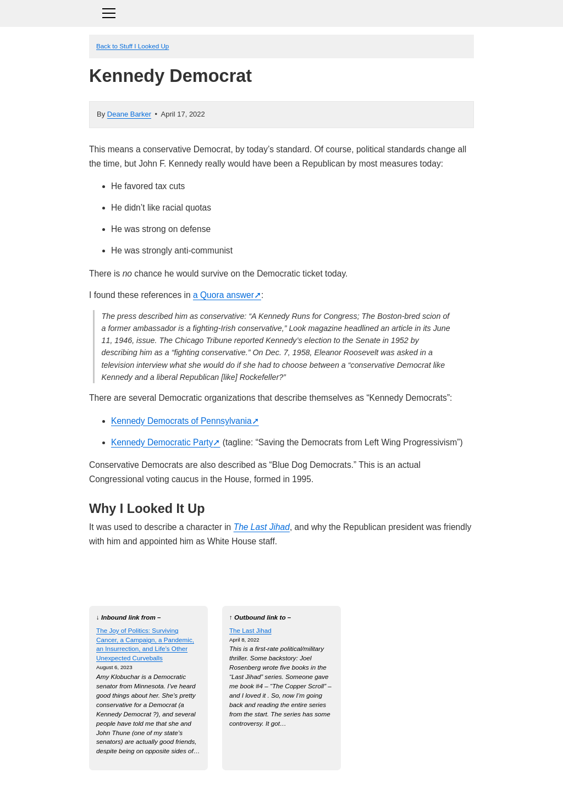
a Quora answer (223, 295)
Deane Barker (129, 114)
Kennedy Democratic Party (162, 442)
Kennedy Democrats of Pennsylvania (181, 421)
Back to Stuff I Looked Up (132, 45)
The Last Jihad (262, 527)
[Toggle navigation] (281, 11)
